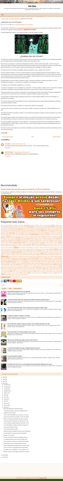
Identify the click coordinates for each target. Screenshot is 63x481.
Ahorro (10, 226)
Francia (37, 244)
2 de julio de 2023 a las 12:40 (18, 143)
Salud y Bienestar (9, 152)
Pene (57, 260)
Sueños (47, 268)
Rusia (46, 266)
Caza (7, 233)
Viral (10, 274)
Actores (41, 225)
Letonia (37, 253)
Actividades (37, 225)
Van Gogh (13, 272)
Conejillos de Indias (55, 234)
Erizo (41, 241)
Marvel (60, 254)
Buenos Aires (6, 230)
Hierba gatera (42, 249)
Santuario (12, 267)
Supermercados (59, 268)
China (33, 233)
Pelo (50, 260)
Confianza (3, 236)
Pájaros (60, 259)
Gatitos (14, 245)
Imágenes (39, 250)
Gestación (30, 247)
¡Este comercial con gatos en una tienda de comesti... (16, 441)
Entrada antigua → (57, 136)
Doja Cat (7, 240)
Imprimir (43, 250)
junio (5, 397)
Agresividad (3, 226)
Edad (21, 240)
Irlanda (41, 251)
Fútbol (7, 245)
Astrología (38, 227)
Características (33, 231)
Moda (11, 258)
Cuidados (60, 236)
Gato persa (6, 247)
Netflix (2, 259)
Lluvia (61, 253)
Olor (38, 259)
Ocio (29, 259)
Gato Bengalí (28, 245)
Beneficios (20, 229)
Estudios (42, 242)
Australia (42, 227)
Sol (21, 268)
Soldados (24, 268)
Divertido (58, 238)
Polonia (60, 261)
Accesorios (27, 225)
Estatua (31, 242)
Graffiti (45, 247)
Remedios (16, 266)
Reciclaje (24, 264)
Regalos (2, 266)
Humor (28, 250)
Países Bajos (56, 259)
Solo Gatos (32, 6)
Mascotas (16, 18)
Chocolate (40, 233)
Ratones (14, 264)
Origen (44, 259)
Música (46, 258)
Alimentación (30, 226)
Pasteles (33, 260)
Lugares (17, 254)
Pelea (39, 260)
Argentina (28, 227)
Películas (43, 260)
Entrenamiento (18, 241)
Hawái (17, 249)
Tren (38, 271)
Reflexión (55, 264)
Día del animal (4, 238)
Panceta (2, 260)
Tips (11, 271)
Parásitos (16, 260)
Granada (48, 247)
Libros (45, 253)
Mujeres (38, 258)
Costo (35, 236)
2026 (4, 377)
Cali (36, 230)
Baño (61, 227)
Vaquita (17, 272)
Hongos (15, 250)
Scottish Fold (21, 267)
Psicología (41, 263)
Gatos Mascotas (22, 247)
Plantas (49, 261)
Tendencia (39, 270)
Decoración (31, 237)
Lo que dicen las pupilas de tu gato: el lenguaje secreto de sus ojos (23, 348)
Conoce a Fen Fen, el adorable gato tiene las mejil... (16, 447)
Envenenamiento (32, 241)
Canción (13, 231)
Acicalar (32, 225)
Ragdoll (2, 264)
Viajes (52, 272)
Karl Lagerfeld (11, 253)
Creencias (39, 236)
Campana (3, 231)
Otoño (49, 259)
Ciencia (47, 233)
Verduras (36, 272)
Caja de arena (29, 230)
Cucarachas (47, 236)
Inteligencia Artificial (16, 251)
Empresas (60, 240)
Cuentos (55, 236)
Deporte (36, 237)
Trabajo (35, 271)
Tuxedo (57, 271)
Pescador (18, 261)
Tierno (2, 271)
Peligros (47, 260)
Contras (13, 236)
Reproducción (20, 266)
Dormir (11, 240)
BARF (6, 229)
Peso (22, 261)
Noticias (26, 259)
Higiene (47, 249)
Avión (55, 227)
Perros (2, 261)
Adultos (57, 225)
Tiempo (57, 270)
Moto (27, 258)
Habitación (9, 249)
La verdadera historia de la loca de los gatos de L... (16, 439)
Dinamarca (36, 238)
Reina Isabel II (7, 266)
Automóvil (50, 227)
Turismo (47, 271)
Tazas (18, 270)
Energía (2, 241)
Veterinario (45, 272)
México (49, 256)
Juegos (60, 251)
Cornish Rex (23, 236)
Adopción (52, 225)
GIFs (34, 247)
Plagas (46, 261)
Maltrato (38, 254)
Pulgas (55, 263)
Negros (60, 258)
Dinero (40, 238)
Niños (14, 259)
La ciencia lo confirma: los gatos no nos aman (18, 315)
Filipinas (11, 244)
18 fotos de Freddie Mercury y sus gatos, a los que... (16, 414)
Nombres (21, 259)
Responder (7, 147)
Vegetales (25, 272)
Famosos (60, 242)
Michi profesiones (55, 256)
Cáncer (10, 231)
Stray (37, 268)
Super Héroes (52, 268)
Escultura (60, 241)
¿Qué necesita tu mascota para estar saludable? (15, 433)
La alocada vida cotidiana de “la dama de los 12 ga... (16, 421)
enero (5, 407)
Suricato (7, 270)
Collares (2, 234)
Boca (34, 229)
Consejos (8, 236)
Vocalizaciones (17, 274)
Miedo (2, 258)
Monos (14, 258)
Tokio (19, 271)
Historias (56, 249)
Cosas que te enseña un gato (11, 427)
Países (52, 259)
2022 (4, 455)
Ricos (30, 266)
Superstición (3, 270)
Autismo (45, 227)
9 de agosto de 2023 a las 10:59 (21, 152)
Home (2, 18)
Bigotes (27, 229)
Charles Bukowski (28, 233)
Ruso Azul (50, 266)
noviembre (6, 386)
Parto (24, 260)
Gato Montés (46, 245)
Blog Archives (17, 288)
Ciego (44, 233)
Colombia (6, 234)
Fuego (58, 244)
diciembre (6, 384)
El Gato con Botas (45, 240)
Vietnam (7, 274)
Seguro (41, 267)
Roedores (35, 266)
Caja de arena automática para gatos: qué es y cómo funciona (22, 340)
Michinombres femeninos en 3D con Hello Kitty (18, 291)
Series (47, 267)
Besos (25, 229)
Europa (46, 242)
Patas (37, 260)
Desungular (60, 237)
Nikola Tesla (10, 259)
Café (25, 230)
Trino (40, 271)
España (10, 242)
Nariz (53, 258)
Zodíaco (22, 274)
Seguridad (37, 267)
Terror (54, 270)
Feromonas (6, 244)
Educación (32, 240)
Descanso (44, 237)
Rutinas (54, 266)
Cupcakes (12, 237)
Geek (27, 247)
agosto (5, 393)
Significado (60, 267)
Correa (28, 236)
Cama (49, 230)
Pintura (39, 261)
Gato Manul (40, 245)
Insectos (60, 250)
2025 (4, 379)
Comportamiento (34, 234)
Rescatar (26, 266)
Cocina (58, 233)
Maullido (21, 256)
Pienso (32, 261)
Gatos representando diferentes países (13, 408)
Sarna (16, 267)
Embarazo (51, 240)
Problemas (23, 263)
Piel (29, 261)
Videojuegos (59, 272)
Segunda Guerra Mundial (29, 267)
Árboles (16, 227)
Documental (3, 240)
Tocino (17, 271)
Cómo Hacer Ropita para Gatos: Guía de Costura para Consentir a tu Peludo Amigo (27, 307)
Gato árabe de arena (20, 245)
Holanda (2, 250)
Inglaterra (56, 250)
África (61, 225)
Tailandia (14, 270)
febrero (5, 405)
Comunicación (47, 234)
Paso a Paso (28, 260)
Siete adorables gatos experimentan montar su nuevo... (17, 445)
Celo (16, 233)
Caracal (28, 231)
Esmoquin (3, 242)
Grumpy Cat (59, 247)
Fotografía (28, 244)
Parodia (21, 260)
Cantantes (24, 231)
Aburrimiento (20, 225)
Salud (60, 266)
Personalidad (7, 261)
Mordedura (23, 258)
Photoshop (25, 261)
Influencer (52, 250)
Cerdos (19, 233)
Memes (31, 256)
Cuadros (43, 236)
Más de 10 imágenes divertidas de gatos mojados (16, 419)
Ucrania (2, 272)
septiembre (6, 391)
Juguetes (3, 253)
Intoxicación (30, 251)
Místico (5, 258)
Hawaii (20, 249)
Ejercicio (39, 240)
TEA (20, 270)
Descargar (49, 237)
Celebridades (12, 233)
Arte (32, 227)
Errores (47, 241)
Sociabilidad (16, 268)
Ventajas (29, 272)
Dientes (32, 238)
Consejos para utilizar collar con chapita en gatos (16, 410)
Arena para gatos (22, 227)
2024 (4, 225)
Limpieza (50, 253)
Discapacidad (45, 238)
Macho (21, 254)
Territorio (51, 270)
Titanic (14, 271)
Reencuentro (50, 264)
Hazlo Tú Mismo (26, 249)
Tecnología (24, 270)
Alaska (18, 226)
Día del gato (10, 238)
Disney (54, 238)
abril (5, 401)
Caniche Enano (18, 231)
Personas (13, 261)
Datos (23, 237)
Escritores (51, 241)
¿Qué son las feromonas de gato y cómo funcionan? (16, 416)
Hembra (32, 249)
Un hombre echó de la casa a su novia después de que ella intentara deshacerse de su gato (29, 364)
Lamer (21, 253)
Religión (12, 266)
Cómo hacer (26, 234)
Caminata (60, 230)
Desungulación (54, 237)
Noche (17, 259)
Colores (13, 234)
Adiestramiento (46, 225)
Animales (53, 226)
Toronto (22, 271)
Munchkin (42, 258)
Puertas (51, 263)
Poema (53, 261)
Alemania (25, 226)
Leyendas (11, 18)
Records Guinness (37, 264)
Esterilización (37, 242)
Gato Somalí (11, 247)
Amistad (45, 226)
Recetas (21, 264)
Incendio (47, 250)
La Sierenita (17, 253)
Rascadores (7, 264)
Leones (34, 253)
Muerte (33, 258)
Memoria (34, 256)
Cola (61, 233)
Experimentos (51, 242)
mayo (5, 399)
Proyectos (36, 263)
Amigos (42, 226)
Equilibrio (37, 241)
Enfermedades (8, 241)
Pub (44, 263)
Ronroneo (39, 266)
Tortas (25, 271)
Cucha (52, 236)
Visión (12, 274)
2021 (4, 457)
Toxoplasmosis (30, 271)
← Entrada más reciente (7, 136)
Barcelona (3, 229)
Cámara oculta (54, 230)
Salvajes (3, 267)
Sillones (2, 268)
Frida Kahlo (49, 244)
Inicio (2, 15)
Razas (17, 264)
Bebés (12, 229)
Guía (5, 249)
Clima (55, 233)
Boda (37, 229)
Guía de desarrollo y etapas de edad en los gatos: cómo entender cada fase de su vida (28, 323)
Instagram (3, 251)
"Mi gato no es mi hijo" (9, 435)
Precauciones (8, 263)
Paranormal (10, 260)
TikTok (7, 271)
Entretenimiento (25, 241)
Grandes (52, 247)
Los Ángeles (7, 254)
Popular (4, 288)
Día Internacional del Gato (19, 238)
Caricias (42, 231)
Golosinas (41, 247)
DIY (61, 238)
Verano (32, 272)
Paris (19, 260)
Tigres (5, 271)
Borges (45, 229)
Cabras (22, 230)
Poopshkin (3, 263)
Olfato (36, 259)
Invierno (38, 251)
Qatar (58, 263)
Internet (26, 251)
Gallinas (10, 245)
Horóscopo (20, 250)
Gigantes (37, 247)
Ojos (33, 259)
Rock (32, 266)
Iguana (35, 250)
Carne (49, 231)
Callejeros (43, 230)
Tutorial (54, 271)
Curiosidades (18, 237)
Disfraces (50, 238)
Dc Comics (26, 237)
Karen (6, 253)
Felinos (2, 244)
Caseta (60, 231)
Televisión (29, 270)
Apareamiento (11, 227)
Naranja (50, 258)
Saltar (57, 266)
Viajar (49, 272)
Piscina (42, 261)
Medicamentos (26, 256)
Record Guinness (30, 264)
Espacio (6, 242)
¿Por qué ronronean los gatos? (14, 356)
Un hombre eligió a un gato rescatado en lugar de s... (16, 425)
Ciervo (50, 233)
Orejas (41, 259)
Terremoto (46, 270)
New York (5, 259)
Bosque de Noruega (51, 229)
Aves (53, 227)
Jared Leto (54, 251)
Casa (57, 231)
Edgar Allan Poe (26, 240)
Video (55, 272)
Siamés (55, 267)
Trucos (43, 271)
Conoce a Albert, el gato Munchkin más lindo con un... (17, 423)
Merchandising (40, 256)
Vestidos (40, 272)
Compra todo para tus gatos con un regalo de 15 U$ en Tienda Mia (25, 189)
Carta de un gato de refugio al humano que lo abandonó (17, 431)
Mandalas (42, 254)
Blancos (31, 229)
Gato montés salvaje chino (54, 245)
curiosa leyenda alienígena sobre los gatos (28, 28)
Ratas (11, 264)
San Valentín (7, 267)
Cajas (34, 230)
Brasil (57, 229)
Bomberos (41, 229)
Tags (10, 288)
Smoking (6, 268)
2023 (2, 225)
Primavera (18, 263)
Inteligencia (8, 251)
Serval (50, 267)
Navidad (56, 258)
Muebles (30, 258)
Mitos (8, 258)
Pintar (35, 261)
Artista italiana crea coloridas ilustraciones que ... (15, 443)
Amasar (38, 226)
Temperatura (33, 270)
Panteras (6, 260)
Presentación (13, 263)
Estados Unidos (22, 242)
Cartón (54, 231)
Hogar (60, 249)
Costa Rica (32, 236)
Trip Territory (8, 143)
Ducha (14, 240)
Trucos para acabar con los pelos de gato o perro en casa (21, 332)
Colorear (10, 234)
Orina (47, 259)
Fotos (33, 244)
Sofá (20, 268)
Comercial (18, 234)
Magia (24, 254)
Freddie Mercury (42, 244)
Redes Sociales (44, 264)
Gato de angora (35, 245)
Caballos (19, 230)
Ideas (32, 250)
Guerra (2, 249)
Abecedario (15, 225)
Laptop (24, 253)
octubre (6, 389)
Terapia (42, 270)
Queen (61, 263)
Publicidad (48, 263)
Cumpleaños (7, 237)
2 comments (30, 24)
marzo (5, 403)
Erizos (44, 241)
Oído (31, 259)
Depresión (40, 237)
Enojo (13, 241)
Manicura (47, 254)
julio (5, 395)
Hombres (7, 250)
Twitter (60, 271)
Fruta (55, 244)
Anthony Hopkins (58, 226)
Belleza (16, 229)
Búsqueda (15, 230)
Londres (2, 254)
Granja (55, 247)
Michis (60, 256)
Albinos (21, 226)
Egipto (35, 240)
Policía (57, 261)
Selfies (44, 267)
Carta (51, 231)
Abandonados (9, 225)
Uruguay (9, 272)
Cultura (2, 237)
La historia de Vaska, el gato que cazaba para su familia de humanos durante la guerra (28, 299)
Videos (3, 274)
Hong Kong (11, 250)
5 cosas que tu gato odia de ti (11, 429)
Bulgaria (11, 230)
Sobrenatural (10, 268)
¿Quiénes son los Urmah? (11, 22)
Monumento (18, 258)
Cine (53, 233)
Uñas (6, 272)
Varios (20, 272)
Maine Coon (29, 254)
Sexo (52, 267)
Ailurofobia (14, 226)
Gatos (6, 18)
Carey (39, 231)
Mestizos (45, 256)
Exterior (55, 242)
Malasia (33, 254)
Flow (14, 244)
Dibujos (28, 238)
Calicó (39, 230)
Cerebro (22, 233)
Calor (47, 230)
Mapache (57, 254)
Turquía (50, 271)
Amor (49, 226)
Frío (53, 244)
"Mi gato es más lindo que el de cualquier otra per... (16, 437)
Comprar (42, 234)
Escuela (55, 241)
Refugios (60, 264)
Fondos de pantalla (22, 244)
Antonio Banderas (4, 227)
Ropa (43, 266)
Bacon (58, 227)
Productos (28, 263)
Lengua (30, 253)
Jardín (50, 251)
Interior (23, 251)
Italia (44, 251)
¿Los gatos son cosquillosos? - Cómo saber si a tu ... (16, 449)
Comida (22, 234)
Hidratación (37, 249)
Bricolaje (60, 229)
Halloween (13, 249)
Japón (47, 251)
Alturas (35, 226)
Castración (3, 233)
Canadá (6, 231)
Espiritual (15, 242)
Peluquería (54, 260)
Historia (51, 249)
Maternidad (11, 256)
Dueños (18, 240)
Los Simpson (12, 254)
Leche (27, 253)
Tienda (60, 270)
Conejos (60, 234)
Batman (9, 229)
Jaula (57, 251)
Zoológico (26, 274)
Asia (34, 227)
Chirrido (36, 233)
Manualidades (52, 254)
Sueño (44, 268)
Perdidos (60, 260)
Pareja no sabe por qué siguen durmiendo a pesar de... (17, 451)
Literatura (57, 253)
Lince (53, 253)
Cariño (46, 231)
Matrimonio (16, 256)
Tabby (10, 270)
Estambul (28, 242)
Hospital (24, 250)
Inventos (34, 251)
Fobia (16, 244)
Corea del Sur (18, 236)
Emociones (56, 240)
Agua (8, 226)
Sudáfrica (40, 268)
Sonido (34, 268)
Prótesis (32, 263)
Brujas (2, 230)
